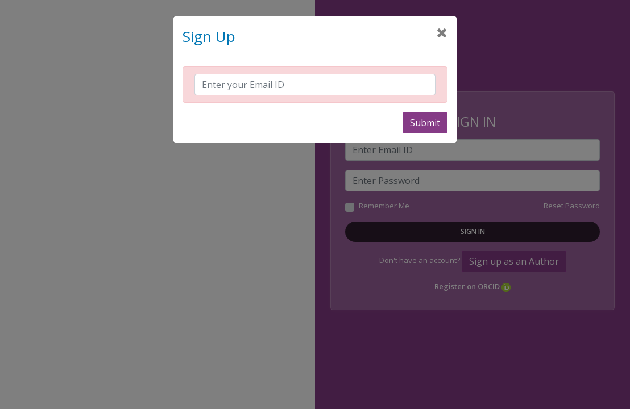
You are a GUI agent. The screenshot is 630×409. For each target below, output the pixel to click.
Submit (425, 122)
